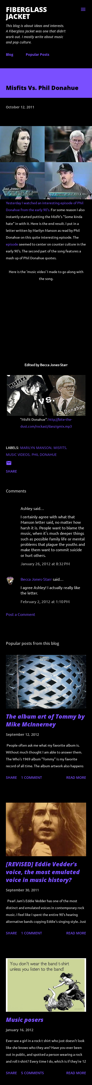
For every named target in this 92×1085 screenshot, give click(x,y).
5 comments (32, 1073)
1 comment (31, 777)
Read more (76, 777)
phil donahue (44, 454)
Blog (9, 54)
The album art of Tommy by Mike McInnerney (45, 720)
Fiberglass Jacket (26, 13)
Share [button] (11, 471)
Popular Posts (37, 54)
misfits (59, 447)
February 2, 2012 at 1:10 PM (45, 601)
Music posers (24, 1019)
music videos (18, 454)
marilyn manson (36, 447)
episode (12, 244)
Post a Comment (20, 614)
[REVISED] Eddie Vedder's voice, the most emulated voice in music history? (43, 872)
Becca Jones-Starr (36, 579)
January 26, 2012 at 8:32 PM (45, 563)
